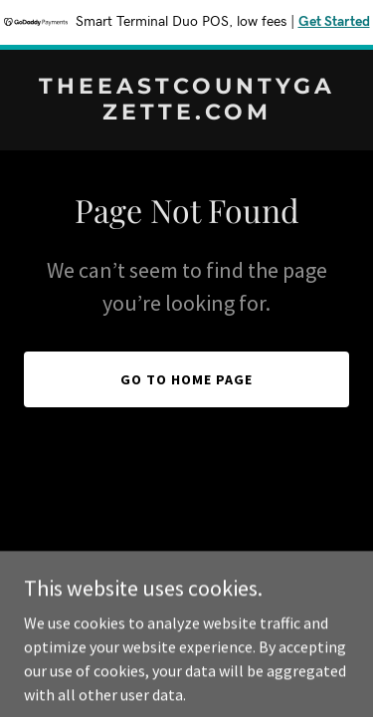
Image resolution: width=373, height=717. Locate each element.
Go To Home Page (186, 379)
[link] (186, 113)
